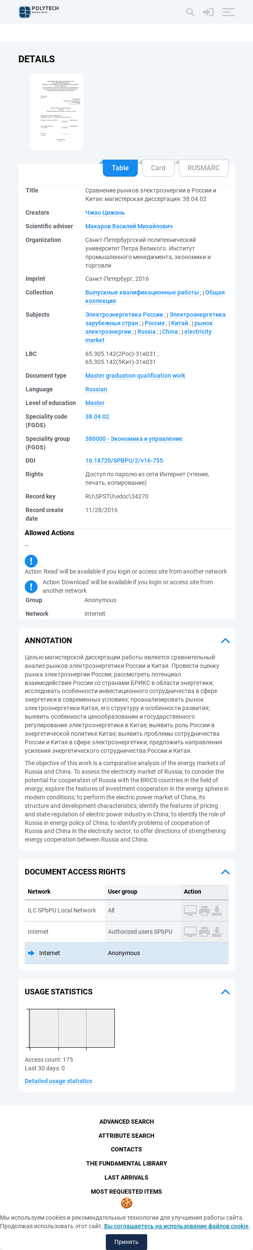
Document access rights (75, 871)
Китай (179, 323)
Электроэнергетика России (124, 314)
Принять (126, 1241)
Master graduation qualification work (135, 375)
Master (95, 402)
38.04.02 (97, 416)
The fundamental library (126, 1163)
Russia (146, 331)
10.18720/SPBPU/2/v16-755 (124, 460)
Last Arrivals (126, 1177)
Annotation (48, 640)
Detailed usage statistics (58, 1081)
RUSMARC (204, 168)
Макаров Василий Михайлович (129, 226)
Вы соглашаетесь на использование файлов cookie (176, 1226)
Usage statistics (59, 991)
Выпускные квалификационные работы (142, 292)
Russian (96, 389)
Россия (155, 323)
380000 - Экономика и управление (134, 438)
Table (120, 168)
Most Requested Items (126, 1192)
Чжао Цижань (105, 212)
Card (158, 168)
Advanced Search (126, 1121)
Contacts (126, 1149)
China (170, 331)
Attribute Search (126, 1135)
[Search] (190, 12)
